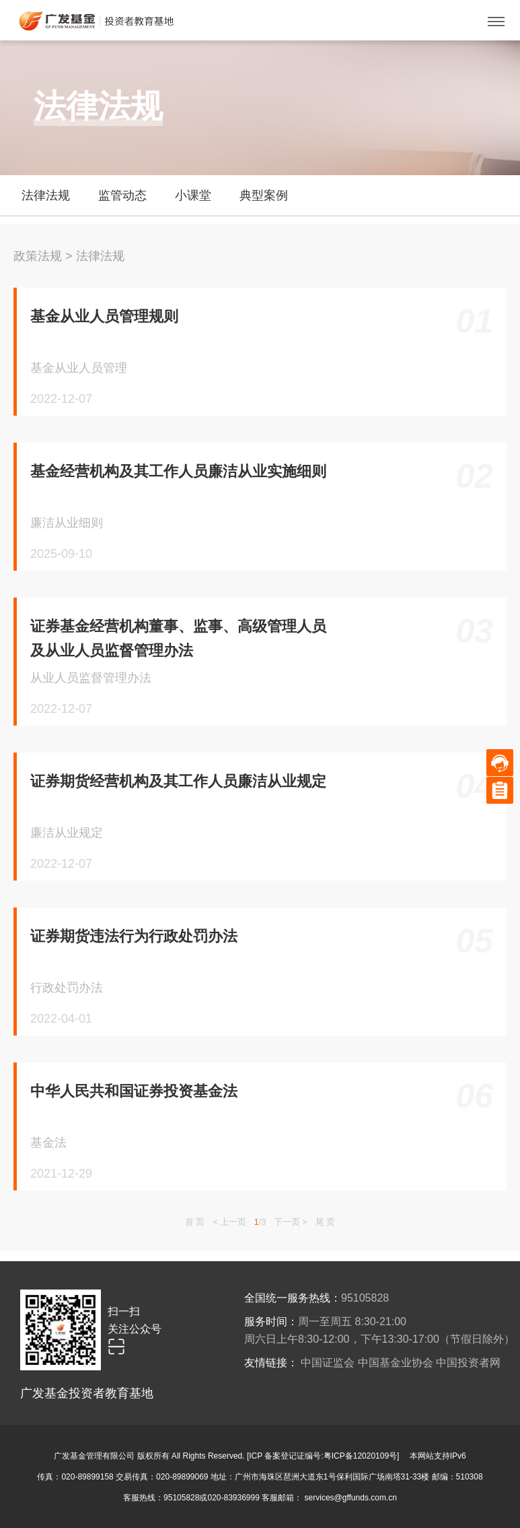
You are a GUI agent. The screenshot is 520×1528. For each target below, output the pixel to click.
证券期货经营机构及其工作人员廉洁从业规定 (178, 781)
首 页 (195, 1222)
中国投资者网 (468, 1362)
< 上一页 (229, 1222)
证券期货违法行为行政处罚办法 (133, 936)
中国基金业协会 (395, 1362)
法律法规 (100, 256)
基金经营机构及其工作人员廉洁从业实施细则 (178, 471)
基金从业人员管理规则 (104, 316)
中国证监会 (328, 1362)
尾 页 (325, 1222)
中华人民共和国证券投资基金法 (133, 1091)
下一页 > (290, 1222)
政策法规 (37, 256)
